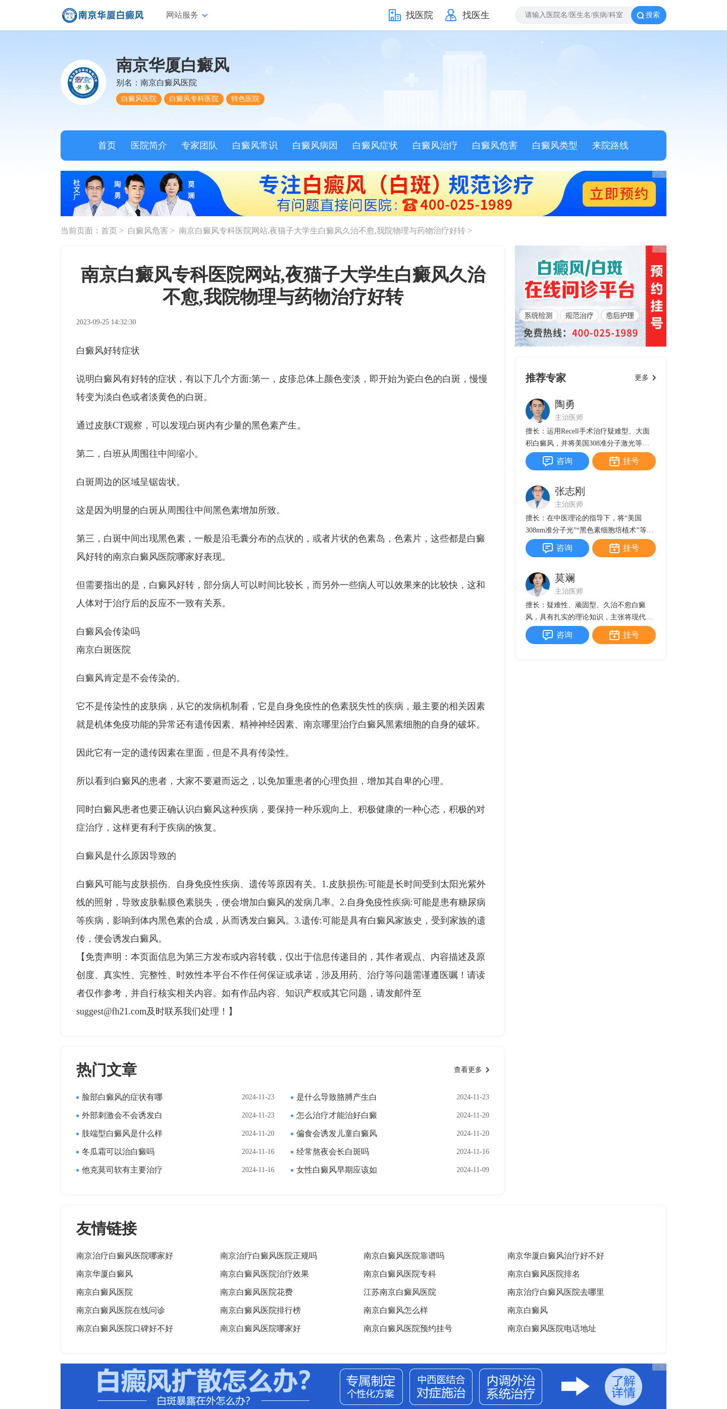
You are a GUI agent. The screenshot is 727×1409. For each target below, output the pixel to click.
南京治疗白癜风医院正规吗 (268, 1255)
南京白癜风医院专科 (400, 1274)
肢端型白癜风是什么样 (122, 1133)
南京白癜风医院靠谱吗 (404, 1255)
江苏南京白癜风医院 (400, 1292)
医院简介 (149, 145)
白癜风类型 (555, 145)
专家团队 (199, 145)
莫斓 (565, 578)
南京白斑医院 (103, 650)
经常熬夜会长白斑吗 (332, 1151)
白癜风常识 (255, 145)
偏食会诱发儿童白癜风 (336, 1133)
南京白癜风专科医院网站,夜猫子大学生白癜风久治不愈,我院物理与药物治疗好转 (323, 230)
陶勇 (565, 404)
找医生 (476, 15)
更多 (642, 377)
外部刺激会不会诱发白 (122, 1115)
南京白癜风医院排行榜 (260, 1310)
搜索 (653, 15)
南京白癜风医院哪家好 (158, 557)
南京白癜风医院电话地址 (551, 1328)
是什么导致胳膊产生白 (336, 1097)
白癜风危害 (494, 145)
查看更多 (468, 1070)
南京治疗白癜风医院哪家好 (124, 1255)
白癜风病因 (315, 145)
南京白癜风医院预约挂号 (408, 1328)
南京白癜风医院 (104, 1292)
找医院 (419, 15)
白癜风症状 (375, 145)
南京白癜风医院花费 (256, 1292)
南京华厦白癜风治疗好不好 (555, 1255)
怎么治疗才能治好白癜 (336, 1115)
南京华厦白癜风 (104, 1274)
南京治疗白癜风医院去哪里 (555, 1292)
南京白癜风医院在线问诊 (120, 1310)
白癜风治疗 (435, 145)
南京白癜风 (527, 1310)
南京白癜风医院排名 (543, 1274)
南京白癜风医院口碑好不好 (124, 1328)
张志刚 (570, 491)
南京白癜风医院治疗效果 (264, 1274)
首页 (107, 145)
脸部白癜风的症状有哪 (122, 1097)
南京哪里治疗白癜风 (344, 724)
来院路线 (610, 145)
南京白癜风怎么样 (396, 1310)
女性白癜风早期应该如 (336, 1169)
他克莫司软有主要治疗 (122, 1169)
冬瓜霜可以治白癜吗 (118, 1151)
